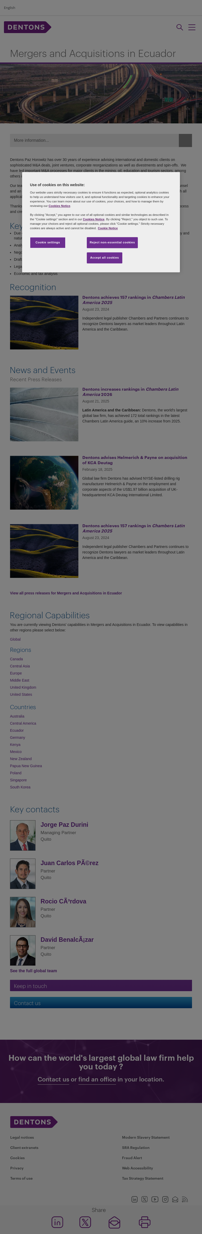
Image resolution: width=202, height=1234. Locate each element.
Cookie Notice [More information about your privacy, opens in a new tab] (108, 228)
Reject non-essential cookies (112, 242)
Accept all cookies (104, 257)
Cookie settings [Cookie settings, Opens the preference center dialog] (48, 242)
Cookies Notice (59, 205)
